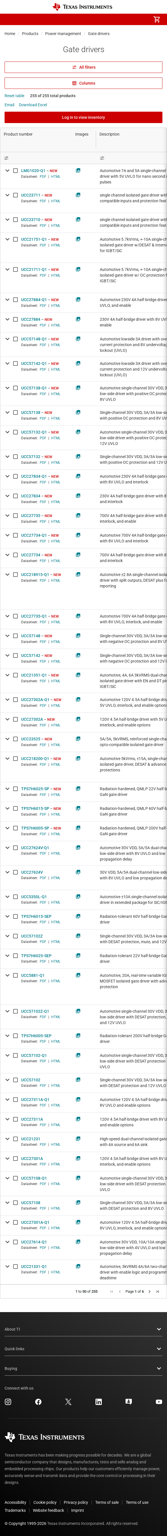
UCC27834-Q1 (34, 476)
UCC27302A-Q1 (35, 699)
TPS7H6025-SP (35, 789)
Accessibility (15, 1502)
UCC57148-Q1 (34, 339)
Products (30, 33)
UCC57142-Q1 (34, 363)
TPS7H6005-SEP (36, 1035)
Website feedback (48, 1510)
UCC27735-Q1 (34, 616)
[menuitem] (109, 19)
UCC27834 (30, 496)
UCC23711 (30, 195)
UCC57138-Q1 (34, 388)
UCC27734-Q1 (34, 535)
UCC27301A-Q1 (35, 1222)
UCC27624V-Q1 (35, 847)
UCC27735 (30, 515)
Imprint (77, 1510)
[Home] (82, 7)
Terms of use (137, 1502)
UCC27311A (32, 1119)
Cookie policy (45, 1502)
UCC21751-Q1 (34, 239)
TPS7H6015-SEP (36, 916)
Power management (63, 33)
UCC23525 (30, 739)
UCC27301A (32, 1158)
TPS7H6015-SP (35, 808)
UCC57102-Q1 (34, 1055)
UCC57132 (30, 456)
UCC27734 (30, 555)
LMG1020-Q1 (33, 170)
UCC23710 (30, 219)
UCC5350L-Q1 (34, 896)
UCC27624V (32, 872)
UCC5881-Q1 (33, 975)
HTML (55, 177)
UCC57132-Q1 (34, 432)
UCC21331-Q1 (34, 1266)
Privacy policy (76, 1502)
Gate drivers (99, 33)
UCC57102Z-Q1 (35, 1011)
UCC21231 (30, 1139)
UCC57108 (30, 1202)
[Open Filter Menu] (36, 158)
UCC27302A (32, 719)
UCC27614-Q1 (34, 1242)
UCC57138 (30, 412)
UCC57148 (30, 636)
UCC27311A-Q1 (35, 1099)
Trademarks (15, 1510)
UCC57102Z (32, 936)
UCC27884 (30, 319)
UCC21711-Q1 (34, 269)
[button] (10, 19)
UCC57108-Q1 (34, 1178)
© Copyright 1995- (25, 1523)
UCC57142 (30, 655)
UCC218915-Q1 (35, 574)
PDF (43, 177)
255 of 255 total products (52, 95)
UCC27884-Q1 (34, 299)
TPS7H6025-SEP (36, 955)
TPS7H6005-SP (35, 828)
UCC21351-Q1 (34, 675)
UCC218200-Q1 (35, 758)
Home (10, 33)
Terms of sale (107, 1502)
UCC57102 (30, 1080)
